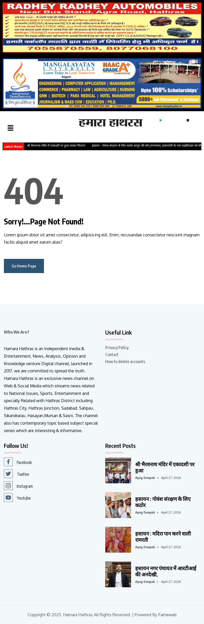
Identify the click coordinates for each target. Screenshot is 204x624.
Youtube (17, 497)
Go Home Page (24, 266)
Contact (112, 354)
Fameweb (167, 614)
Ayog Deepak (145, 478)
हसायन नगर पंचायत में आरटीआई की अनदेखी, (165, 571)
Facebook (18, 461)
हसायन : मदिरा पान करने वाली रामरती (163, 536)
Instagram (18, 485)
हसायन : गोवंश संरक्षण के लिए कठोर (163, 502)
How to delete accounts (125, 361)
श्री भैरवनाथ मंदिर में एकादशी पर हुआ (164, 467)
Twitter (16, 473)
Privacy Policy (117, 347)
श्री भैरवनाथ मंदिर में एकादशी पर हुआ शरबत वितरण (56, 145)
